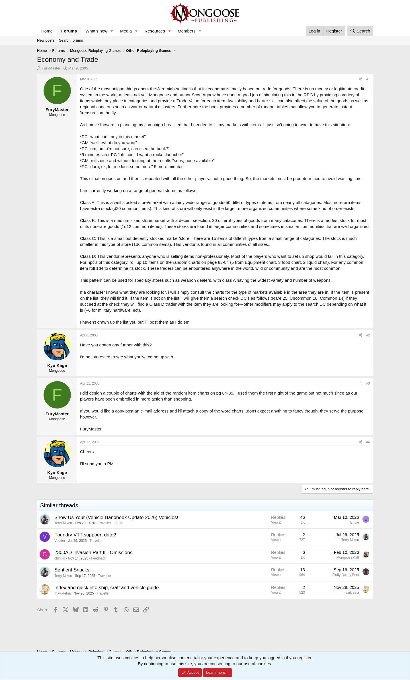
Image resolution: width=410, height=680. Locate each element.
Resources (155, 30)
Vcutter (59, 541)
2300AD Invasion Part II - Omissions (93, 552)
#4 (368, 442)
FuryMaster (51, 68)
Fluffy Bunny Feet (345, 575)
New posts (45, 40)
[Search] (360, 31)
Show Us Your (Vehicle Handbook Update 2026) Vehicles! (116, 517)
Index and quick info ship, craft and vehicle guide (106, 587)
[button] (112, 31)
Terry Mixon (63, 523)
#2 (368, 335)
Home (47, 30)
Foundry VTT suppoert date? (85, 535)
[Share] (360, 79)
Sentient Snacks (71, 570)
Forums (69, 30)
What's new (96, 30)
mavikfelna (62, 593)
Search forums (71, 40)
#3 (368, 383)
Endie (354, 522)
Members (187, 30)
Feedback (98, 558)
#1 (368, 79)
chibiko (59, 558)
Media (126, 30)
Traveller (104, 523)
